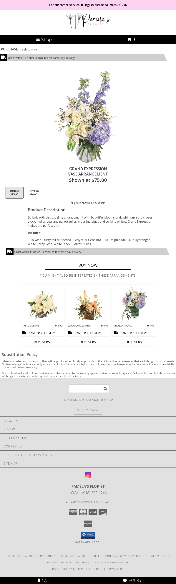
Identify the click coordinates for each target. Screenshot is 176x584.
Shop (44, 39)
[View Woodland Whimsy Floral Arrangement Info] (88, 304)
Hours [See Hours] (132, 580)
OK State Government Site (109, 562)
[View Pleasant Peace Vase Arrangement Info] (134, 304)
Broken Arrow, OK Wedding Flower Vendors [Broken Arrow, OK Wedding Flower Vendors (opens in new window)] (137, 556)
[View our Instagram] (88, 477)
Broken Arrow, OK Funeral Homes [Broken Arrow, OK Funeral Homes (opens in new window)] (31, 556)
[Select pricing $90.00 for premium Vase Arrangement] (33, 192)
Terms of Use (115, 569)
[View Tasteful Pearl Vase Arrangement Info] (42, 304)
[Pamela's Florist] (88, 29)
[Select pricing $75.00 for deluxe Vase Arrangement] (14, 192)
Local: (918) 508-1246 (88, 492)
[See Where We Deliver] (88, 410)
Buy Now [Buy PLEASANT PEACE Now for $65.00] (134, 341)
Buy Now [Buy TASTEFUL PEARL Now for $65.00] (42, 341)
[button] (88, 535)
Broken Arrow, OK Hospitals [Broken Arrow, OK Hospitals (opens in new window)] (80, 556)
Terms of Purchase (89, 569)
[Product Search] (89, 388)
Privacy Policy (61, 569)
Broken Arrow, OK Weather (67, 562)
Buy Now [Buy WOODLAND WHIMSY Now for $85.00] (88, 341)
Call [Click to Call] (44, 580)
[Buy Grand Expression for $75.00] (88, 265)
